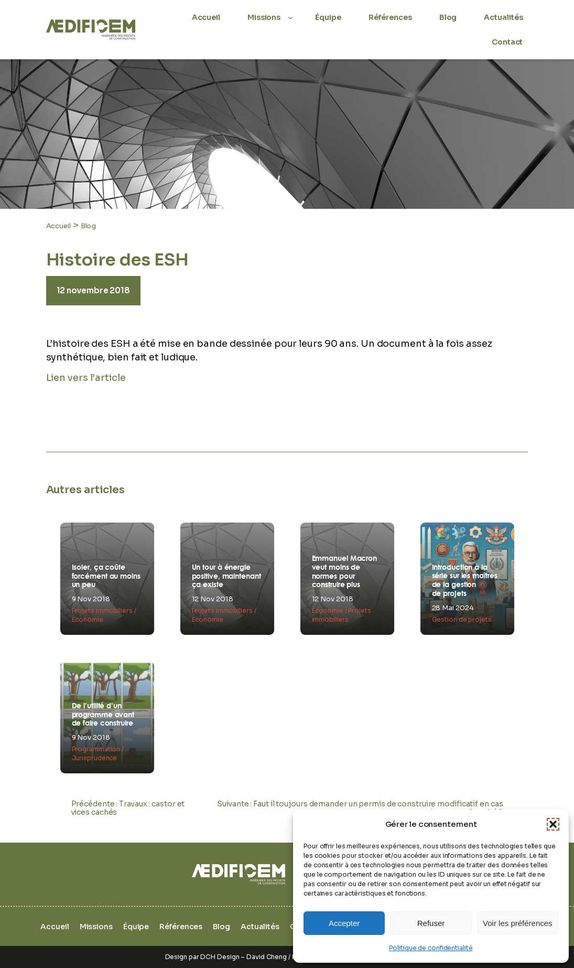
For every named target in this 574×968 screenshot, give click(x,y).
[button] (553, 824)
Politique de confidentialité (430, 948)
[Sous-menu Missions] (290, 17)
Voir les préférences (518, 923)
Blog (88, 225)
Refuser (431, 923)
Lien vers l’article (86, 378)
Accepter (344, 923)
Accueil (58, 225)
